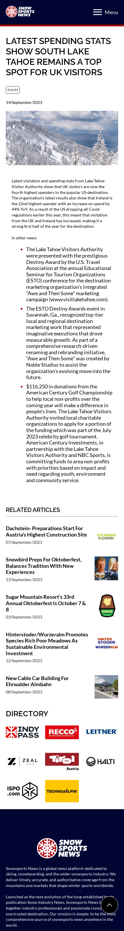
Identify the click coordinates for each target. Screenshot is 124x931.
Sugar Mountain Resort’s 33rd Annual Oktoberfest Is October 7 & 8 (46, 603)
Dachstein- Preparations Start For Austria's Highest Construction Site (46, 531)
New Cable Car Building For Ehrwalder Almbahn (37, 681)
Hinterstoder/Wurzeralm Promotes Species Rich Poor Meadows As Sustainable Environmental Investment (47, 643)
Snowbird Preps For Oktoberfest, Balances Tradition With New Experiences (44, 566)
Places (13, 89)
